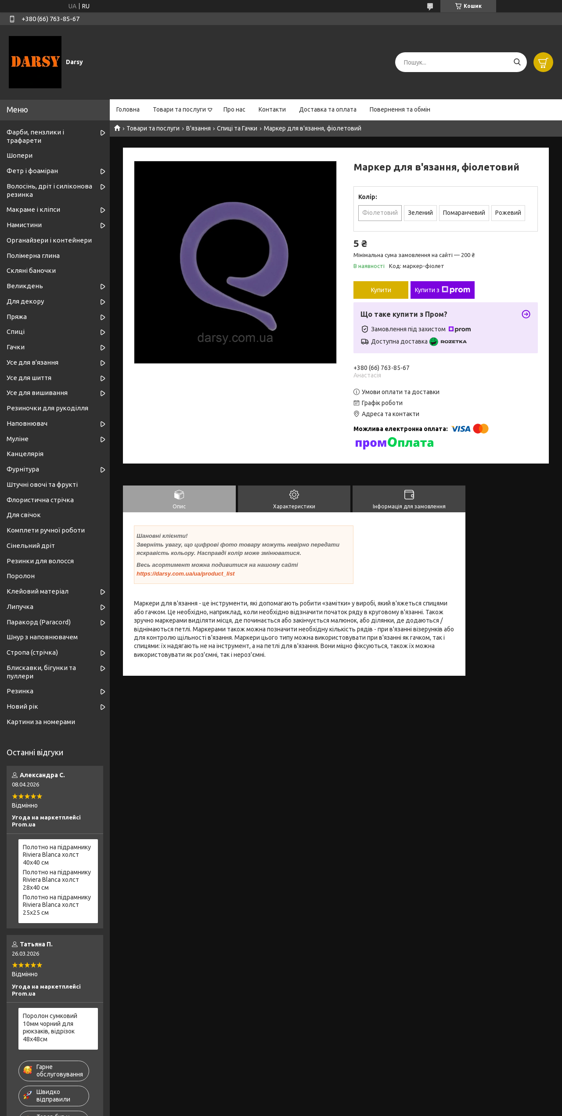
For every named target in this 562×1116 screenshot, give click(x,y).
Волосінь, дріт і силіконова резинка (49, 190)
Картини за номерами (41, 721)
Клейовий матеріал (37, 591)
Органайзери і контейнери (49, 240)
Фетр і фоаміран (32, 170)
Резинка (20, 691)
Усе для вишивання (37, 392)
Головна (128, 109)
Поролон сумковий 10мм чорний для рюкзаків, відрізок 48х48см (50, 1027)
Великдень (25, 286)
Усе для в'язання (32, 362)
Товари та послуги (179, 109)
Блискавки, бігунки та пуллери (41, 672)
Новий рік (22, 706)
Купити (381, 289)
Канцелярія (25, 453)
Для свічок (24, 514)
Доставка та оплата (328, 109)
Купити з (442, 290)
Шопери (19, 155)
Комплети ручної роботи (46, 530)
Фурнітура (23, 469)
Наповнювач (27, 423)
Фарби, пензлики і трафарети (35, 136)
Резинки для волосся (40, 561)
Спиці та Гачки (237, 128)
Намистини (24, 224)
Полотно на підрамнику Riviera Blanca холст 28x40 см (57, 880)
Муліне (18, 438)
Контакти (272, 109)
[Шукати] (517, 62)
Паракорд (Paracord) (39, 622)
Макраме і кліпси (33, 209)
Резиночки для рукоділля (47, 408)
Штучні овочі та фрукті (42, 484)
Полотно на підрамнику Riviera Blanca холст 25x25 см (57, 905)
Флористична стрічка (40, 500)
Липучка (20, 606)
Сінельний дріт (31, 545)
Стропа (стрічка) (32, 652)
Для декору (25, 301)
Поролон (21, 576)
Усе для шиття (29, 377)
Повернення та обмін (400, 109)
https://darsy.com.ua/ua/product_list (185, 573)
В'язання (198, 128)
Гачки (16, 347)
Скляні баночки (31, 270)
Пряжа (17, 316)
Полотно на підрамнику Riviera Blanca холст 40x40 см (57, 855)
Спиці (16, 331)
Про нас (234, 109)
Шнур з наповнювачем (42, 637)
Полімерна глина (33, 255)
